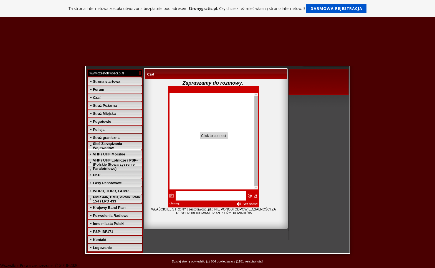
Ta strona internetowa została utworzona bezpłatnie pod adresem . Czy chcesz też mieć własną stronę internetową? (217, 8)
